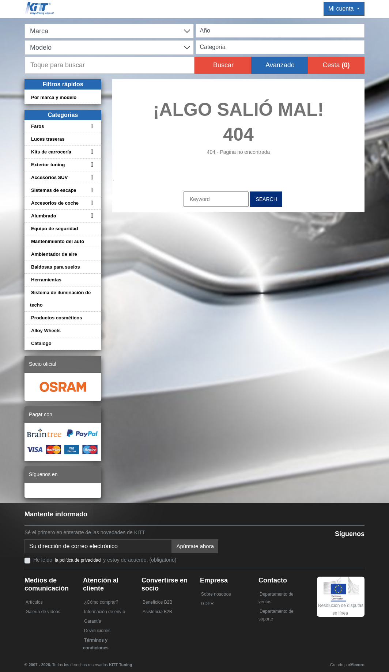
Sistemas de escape (53, 190)
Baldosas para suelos (55, 267)
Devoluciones (97, 630)
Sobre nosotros (216, 594)
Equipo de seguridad (54, 228)
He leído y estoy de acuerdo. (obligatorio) (104, 560)
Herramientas (46, 279)
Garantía (92, 621)
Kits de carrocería (51, 152)
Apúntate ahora (195, 546)
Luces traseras (48, 139)
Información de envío (104, 611)
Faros (37, 126)
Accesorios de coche (55, 203)
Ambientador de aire (54, 254)
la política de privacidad (78, 560)
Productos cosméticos (56, 317)
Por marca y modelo (53, 97)
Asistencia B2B (157, 611)
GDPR (207, 603)
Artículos (34, 602)
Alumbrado (43, 216)
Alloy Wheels (46, 330)
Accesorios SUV (49, 177)
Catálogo (41, 343)
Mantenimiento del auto (57, 241)
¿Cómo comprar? (101, 602)
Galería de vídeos (43, 611)
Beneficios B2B (157, 602)
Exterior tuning (48, 164)
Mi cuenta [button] (341, 8)
